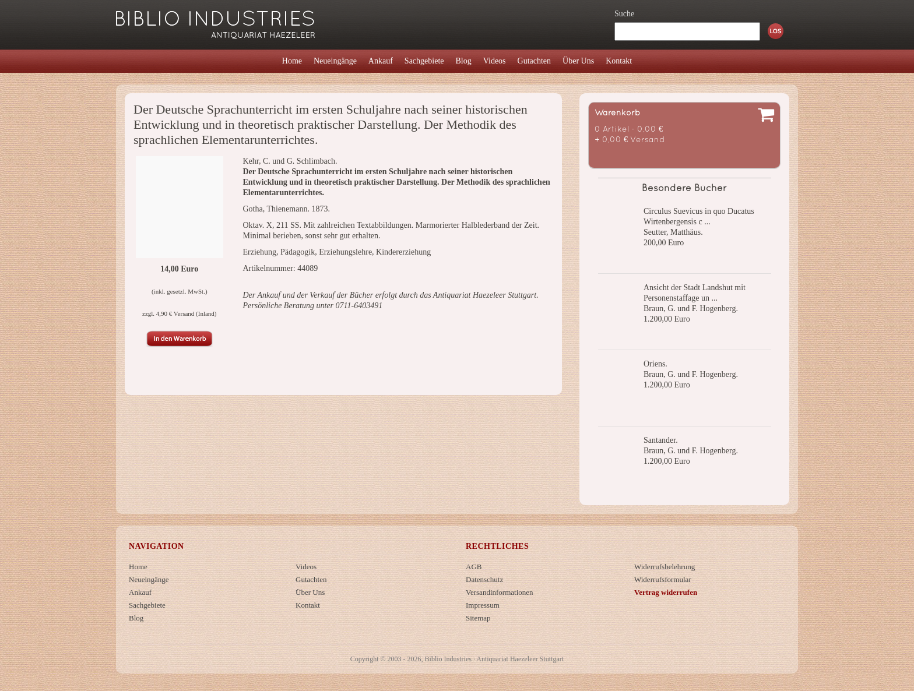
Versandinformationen (499, 592)
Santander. (661, 440)
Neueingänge (149, 579)
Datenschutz (484, 579)
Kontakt (308, 605)
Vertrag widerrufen (665, 592)
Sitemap (478, 618)
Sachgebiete (147, 605)
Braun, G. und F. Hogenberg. (691, 308)
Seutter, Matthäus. (673, 232)
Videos (306, 566)
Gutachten (311, 579)
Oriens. (655, 363)
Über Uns (310, 592)
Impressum (483, 605)
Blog (136, 618)
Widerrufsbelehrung (664, 566)
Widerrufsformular (662, 579)
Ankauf (140, 592)
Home (138, 566)
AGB (473, 566)
